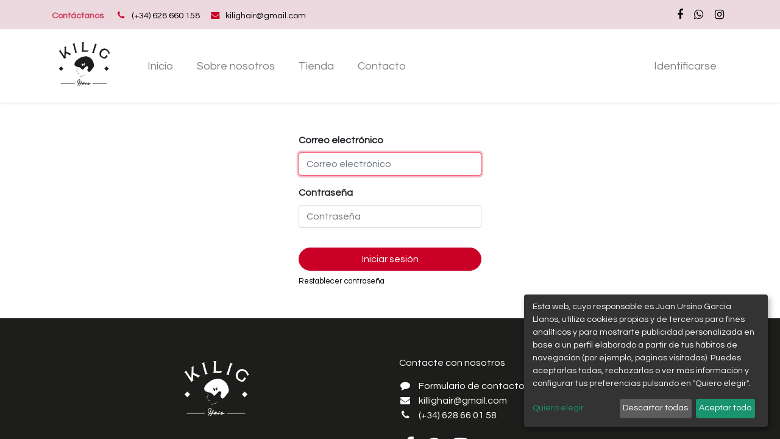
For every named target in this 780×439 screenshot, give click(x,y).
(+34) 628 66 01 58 (458, 415)
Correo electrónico (341, 140)
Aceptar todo (725, 408)
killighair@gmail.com (463, 400)
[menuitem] (160, 66)
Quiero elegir (558, 408)
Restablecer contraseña (342, 281)
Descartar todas (655, 408)
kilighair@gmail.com (265, 15)
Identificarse (685, 66)
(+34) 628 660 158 (166, 15)
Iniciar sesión (390, 259)
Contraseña (326, 193)
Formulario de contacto (472, 386)
